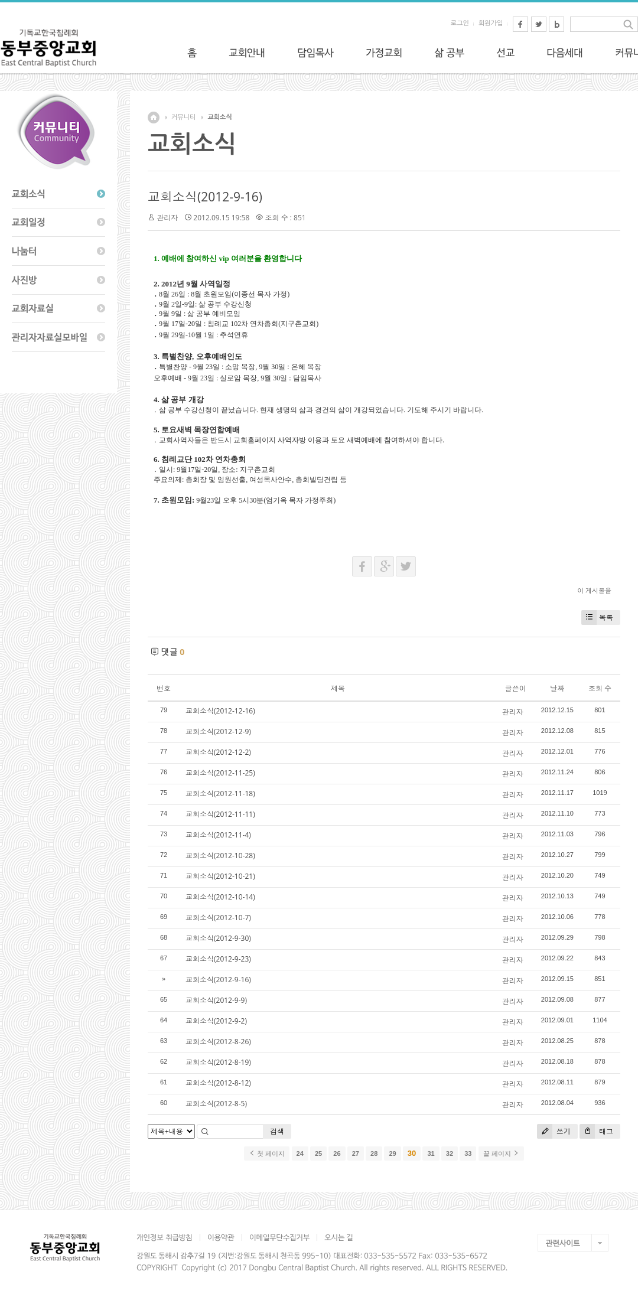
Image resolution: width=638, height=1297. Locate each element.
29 (392, 1153)
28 (373, 1153)
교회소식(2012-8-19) (218, 1062)
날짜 (557, 688)
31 (430, 1153)
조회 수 (599, 688)
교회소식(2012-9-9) (216, 1000)
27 (355, 1153)
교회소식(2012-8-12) (218, 1083)
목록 (597, 617)
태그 (596, 1131)
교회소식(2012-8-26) (218, 1042)
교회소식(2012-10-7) (218, 918)
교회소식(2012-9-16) (205, 196)
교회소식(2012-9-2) (216, 1021)
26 (336, 1153)
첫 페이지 (267, 1153)
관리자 (167, 218)
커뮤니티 (183, 117)
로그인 (460, 23)
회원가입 (491, 23)
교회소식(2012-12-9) (218, 731)
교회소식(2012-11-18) (220, 793)
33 (467, 1153)
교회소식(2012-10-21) (220, 876)
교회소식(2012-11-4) (218, 835)
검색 (277, 1131)
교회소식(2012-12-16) (220, 711)
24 (300, 1153)
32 (449, 1153)
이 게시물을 (594, 590)
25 (318, 1153)
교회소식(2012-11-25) (220, 773)
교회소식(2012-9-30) (218, 938)
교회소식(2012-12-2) (218, 752)
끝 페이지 (501, 1153)
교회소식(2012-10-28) (220, 855)
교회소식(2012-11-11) (220, 814)
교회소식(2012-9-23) (218, 959)
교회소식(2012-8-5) (216, 1104)
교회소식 (219, 117)
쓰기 (554, 1131)
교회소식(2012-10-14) (220, 897)
